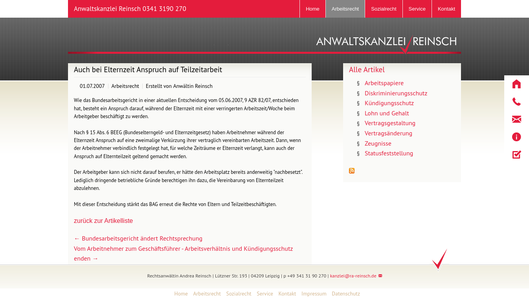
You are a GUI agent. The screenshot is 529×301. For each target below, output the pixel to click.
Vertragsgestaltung (390, 123)
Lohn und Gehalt (387, 113)
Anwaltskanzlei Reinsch (130, 8)
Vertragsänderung (388, 133)
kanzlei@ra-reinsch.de (353, 276)
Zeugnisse (378, 143)
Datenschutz (346, 293)
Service (417, 9)
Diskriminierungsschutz (396, 93)
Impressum (314, 293)
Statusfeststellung (389, 153)
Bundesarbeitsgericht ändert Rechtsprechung (138, 238)
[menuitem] (178, 294)
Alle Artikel (367, 69)
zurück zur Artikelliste (103, 220)
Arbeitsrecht (345, 9)
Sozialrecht (383, 9)
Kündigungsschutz (389, 103)
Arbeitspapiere (384, 83)
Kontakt (446, 9)
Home (313, 9)
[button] (516, 84)
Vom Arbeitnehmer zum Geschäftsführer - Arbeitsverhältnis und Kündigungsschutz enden (183, 253)
